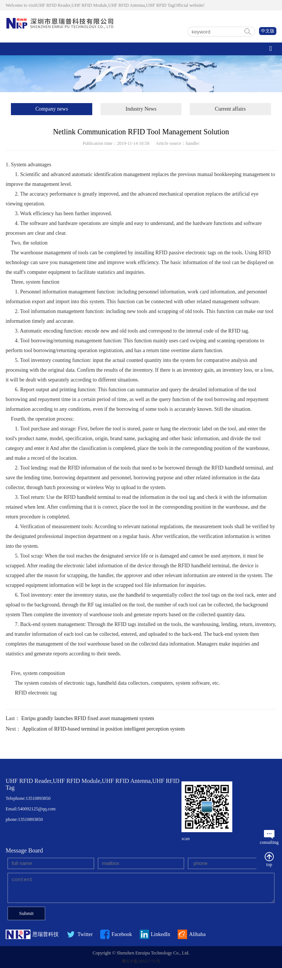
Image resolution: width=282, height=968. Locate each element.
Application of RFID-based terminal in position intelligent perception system (103, 729)
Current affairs (230, 109)
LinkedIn (155, 934)
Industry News (140, 109)
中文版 (267, 30)
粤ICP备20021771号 (141, 961)
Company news (51, 109)
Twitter (79, 934)
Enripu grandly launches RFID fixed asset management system (87, 718)
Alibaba (192, 934)
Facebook (116, 934)
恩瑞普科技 (32, 934)
